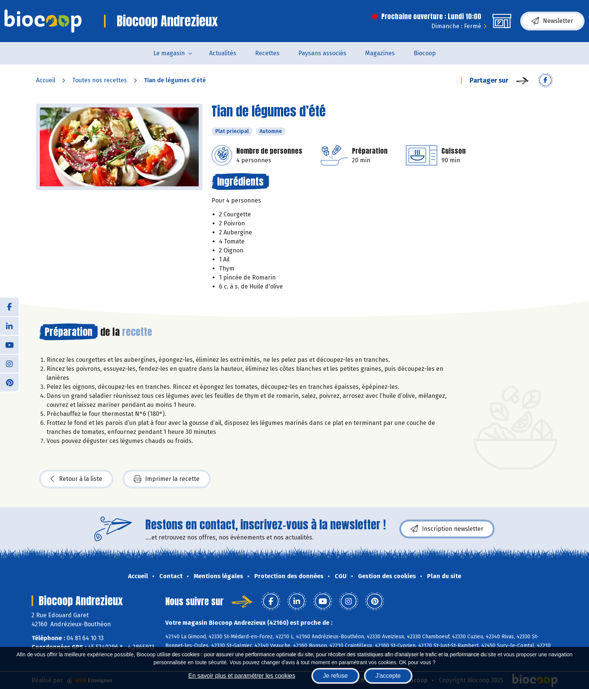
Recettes (267, 53)
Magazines (380, 53)
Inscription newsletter (447, 529)
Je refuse (335, 675)
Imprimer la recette (166, 479)
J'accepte (388, 675)
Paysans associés (322, 53)
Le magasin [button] (169, 53)
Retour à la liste (76, 479)
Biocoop (425, 53)
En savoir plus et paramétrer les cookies (241, 675)
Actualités (222, 53)
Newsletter (552, 21)
